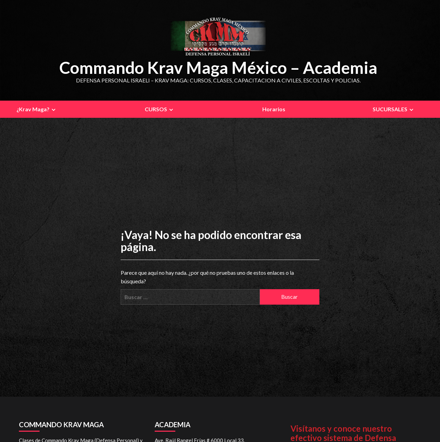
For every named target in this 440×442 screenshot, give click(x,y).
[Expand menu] (53, 109)
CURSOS (160, 108)
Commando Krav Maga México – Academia (218, 67)
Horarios (273, 108)
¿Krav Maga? (36, 108)
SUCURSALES (394, 108)
